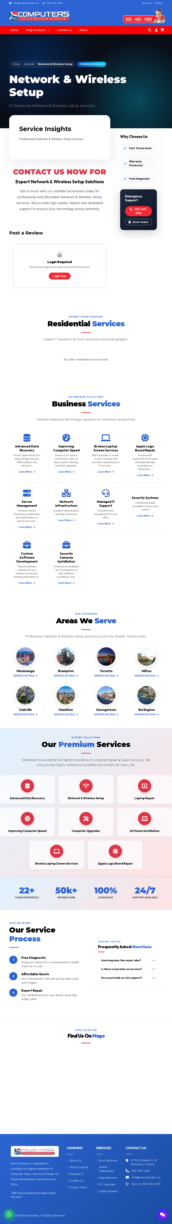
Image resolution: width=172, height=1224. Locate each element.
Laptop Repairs (107, 1191)
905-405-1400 (138, 211)
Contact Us (75, 1180)
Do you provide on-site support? (121, 977)
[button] (37, 30)
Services (29, 64)
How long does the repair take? (121, 960)
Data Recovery (107, 1177)
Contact (158, 3)
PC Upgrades (106, 1184)
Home (16, 64)
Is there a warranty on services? (121, 969)
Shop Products (77, 1167)
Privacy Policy (77, 1187)
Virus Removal (106, 1160)
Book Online (138, 222)
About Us (147, 3)
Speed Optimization (105, 1169)
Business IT (75, 1174)
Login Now (59, 276)
